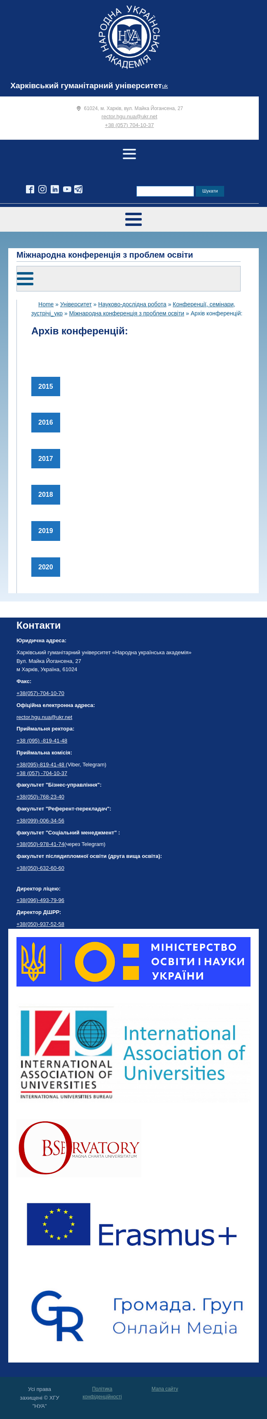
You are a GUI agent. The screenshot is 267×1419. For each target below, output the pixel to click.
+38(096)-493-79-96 (40, 900)
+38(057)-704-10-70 (40, 693)
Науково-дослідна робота (132, 304)
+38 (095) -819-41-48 (41, 741)
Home (46, 304)
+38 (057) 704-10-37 (129, 125)
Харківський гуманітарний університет (86, 85)
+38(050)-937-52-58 (40, 924)
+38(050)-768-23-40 (40, 797)
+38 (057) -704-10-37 (41, 773)
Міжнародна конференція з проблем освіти (126, 313)
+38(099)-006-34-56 (40, 821)
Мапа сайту (165, 1389)
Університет (76, 304)
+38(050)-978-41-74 (40, 844)
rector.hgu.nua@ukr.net (129, 116)
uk (165, 86)
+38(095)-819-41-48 (41, 764)
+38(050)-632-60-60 (40, 868)
